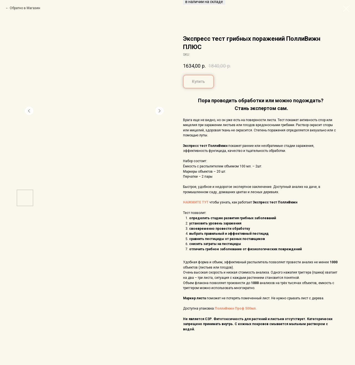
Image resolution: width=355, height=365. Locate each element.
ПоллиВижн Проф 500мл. (236, 308)
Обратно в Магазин (25, 8)
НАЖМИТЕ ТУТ (196, 202)
